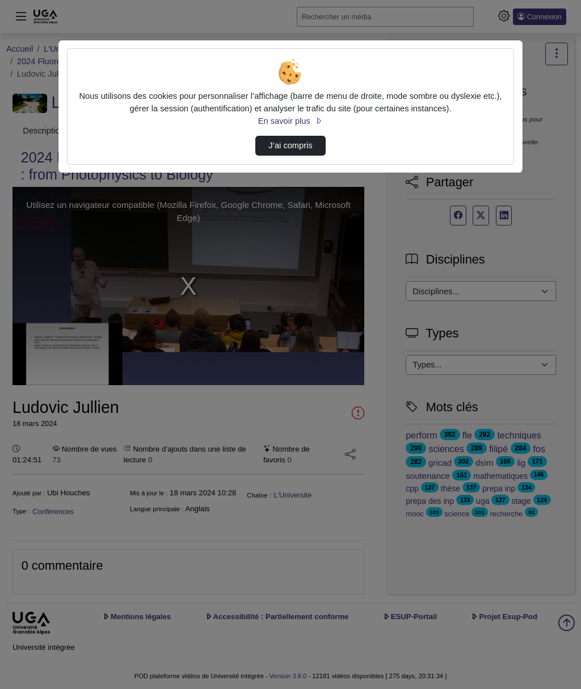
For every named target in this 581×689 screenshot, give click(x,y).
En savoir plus (290, 121)
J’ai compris (290, 145)
